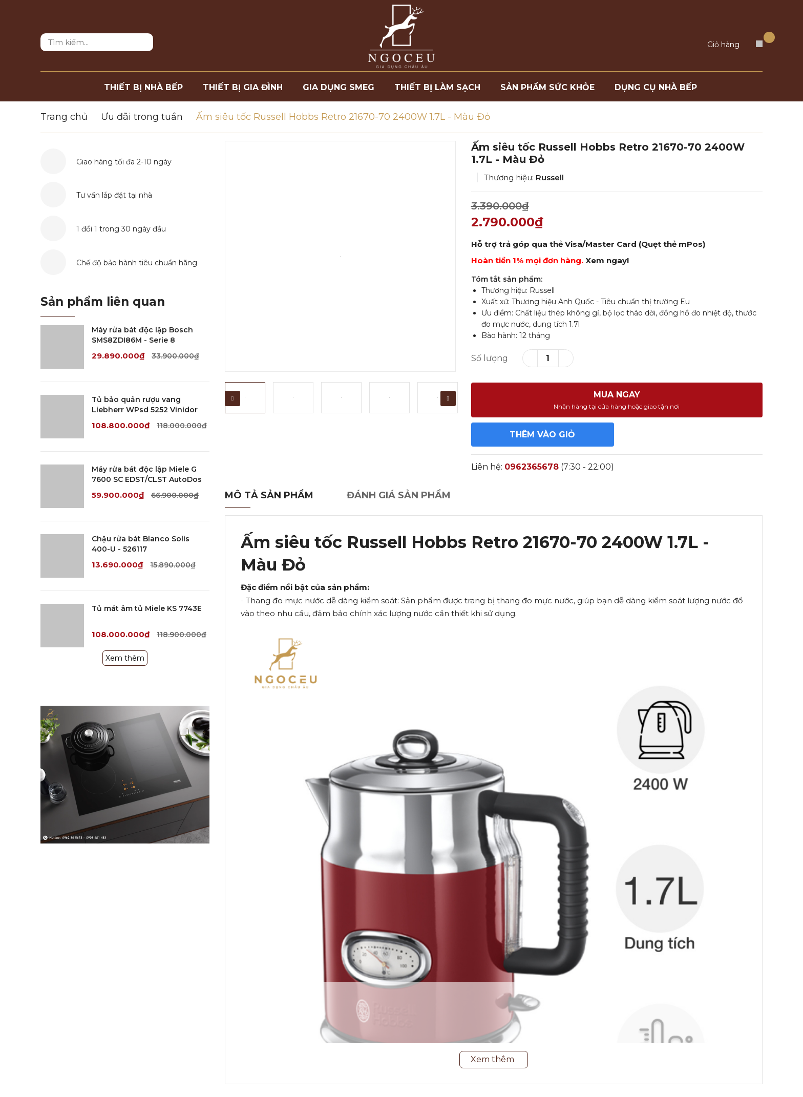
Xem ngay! (607, 260)
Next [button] (448, 398)
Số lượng (489, 358)
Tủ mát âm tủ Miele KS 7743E (147, 608)
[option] (340, 256)
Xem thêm (124, 658)
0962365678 (531, 467)
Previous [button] (232, 398)
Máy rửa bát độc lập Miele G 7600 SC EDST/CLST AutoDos (147, 474)
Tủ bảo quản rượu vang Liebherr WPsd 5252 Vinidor (145, 404)
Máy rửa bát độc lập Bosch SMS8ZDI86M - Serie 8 (142, 335)
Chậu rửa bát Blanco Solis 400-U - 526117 (140, 544)
